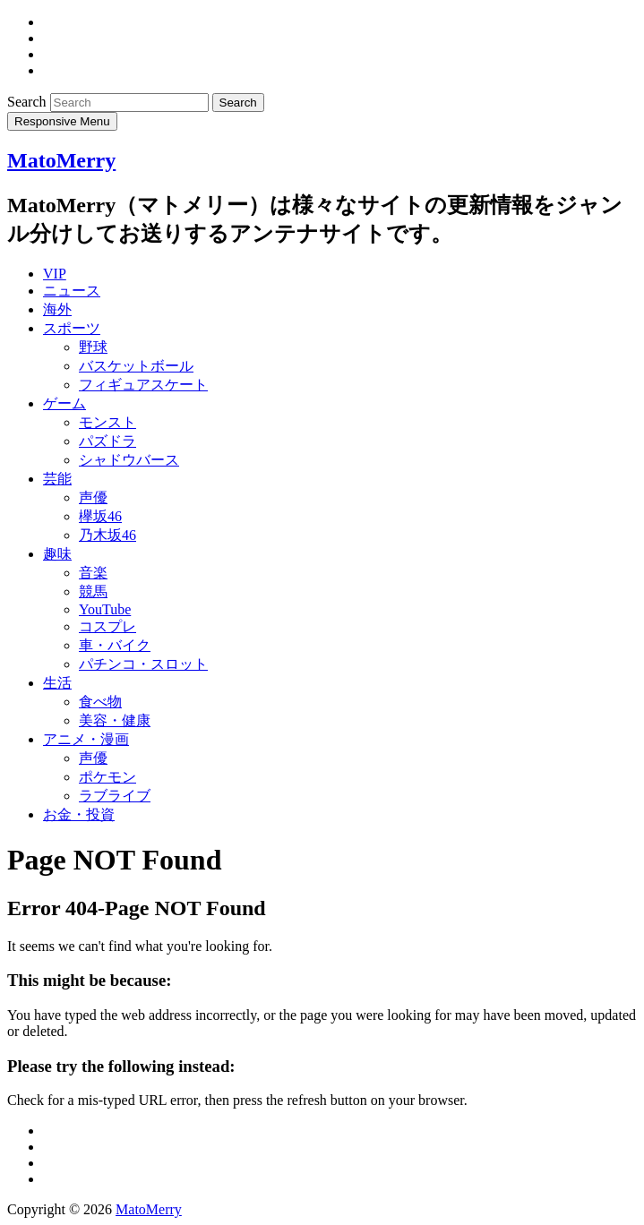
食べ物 (100, 701)
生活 (57, 682)
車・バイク (114, 645)
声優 (93, 497)
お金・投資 (79, 814)
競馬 (93, 591)
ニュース (71, 290)
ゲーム (64, 403)
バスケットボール (136, 365)
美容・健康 (114, 720)
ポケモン (107, 776)
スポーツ (71, 328)
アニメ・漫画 (86, 739)
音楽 (93, 572)
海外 (57, 309)
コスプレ (107, 626)
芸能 (57, 478)
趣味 (57, 553)
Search (28, 101)
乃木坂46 (107, 535)
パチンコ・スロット (143, 664)
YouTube (105, 609)
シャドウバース (129, 459)
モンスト (107, 422)
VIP (54, 273)
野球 (93, 347)
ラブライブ (114, 795)
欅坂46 (100, 516)
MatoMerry (61, 160)
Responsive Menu (62, 121)
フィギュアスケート (143, 384)
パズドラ (107, 441)
